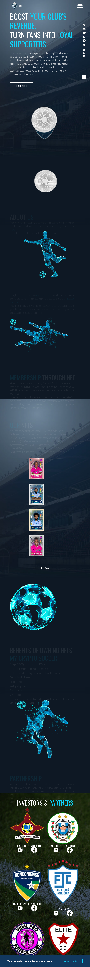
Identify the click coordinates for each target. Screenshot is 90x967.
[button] (80, 6)
